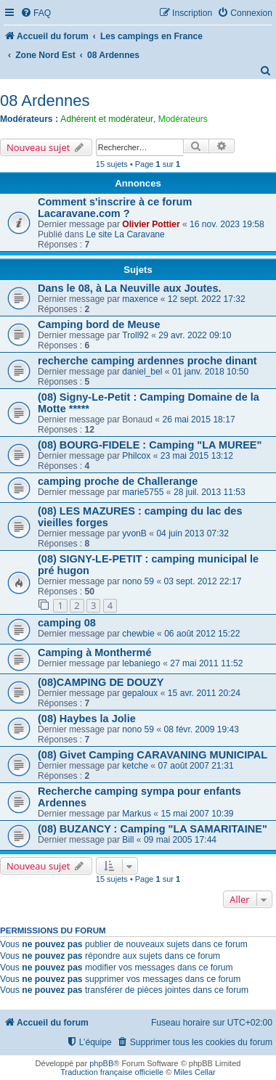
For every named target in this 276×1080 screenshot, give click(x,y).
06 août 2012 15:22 (202, 634)
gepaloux (140, 693)
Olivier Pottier (150, 224)
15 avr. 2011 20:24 (204, 693)
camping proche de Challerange (118, 481)
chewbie (138, 634)
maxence (140, 299)
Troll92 (135, 335)
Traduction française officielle (111, 1072)
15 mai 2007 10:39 (197, 814)
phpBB (101, 1063)
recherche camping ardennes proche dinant (147, 361)
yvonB (134, 533)
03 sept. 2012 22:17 (202, 581)
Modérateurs (183, 119)
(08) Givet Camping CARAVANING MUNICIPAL (152, 755)
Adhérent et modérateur (106, 119)
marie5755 (142, 492)
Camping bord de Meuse (99, 324)
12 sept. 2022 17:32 (206, 299)
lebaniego (141, 663)
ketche (135, 766)
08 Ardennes (45, 100)
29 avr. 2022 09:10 (194, 335)
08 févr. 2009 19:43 (201, 729)
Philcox (136, 456)
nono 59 (138, 581)
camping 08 (67, 623)
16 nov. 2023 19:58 (227, 224)
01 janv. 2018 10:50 (210, 372)
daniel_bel (142, 372)
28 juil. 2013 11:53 (209, 492)
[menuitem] (35, 13)
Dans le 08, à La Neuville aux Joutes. (130, 288)
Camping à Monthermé (94, 652)
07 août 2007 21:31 (195, 766)
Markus (136, 814)
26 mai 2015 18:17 (198, 419)
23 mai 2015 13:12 (197, 456)
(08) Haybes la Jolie (87, 718)
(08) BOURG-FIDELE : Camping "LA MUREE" (149, 445)
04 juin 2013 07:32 (192, 533)
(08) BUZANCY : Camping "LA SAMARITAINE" (152, 829)
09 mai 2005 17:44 (180, 840)
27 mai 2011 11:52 (206, 663)
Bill (128, 840)
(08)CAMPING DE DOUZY (100, 682)
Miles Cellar (194, 1072)
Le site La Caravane (125, 234)
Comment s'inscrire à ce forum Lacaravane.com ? (115, 207)
